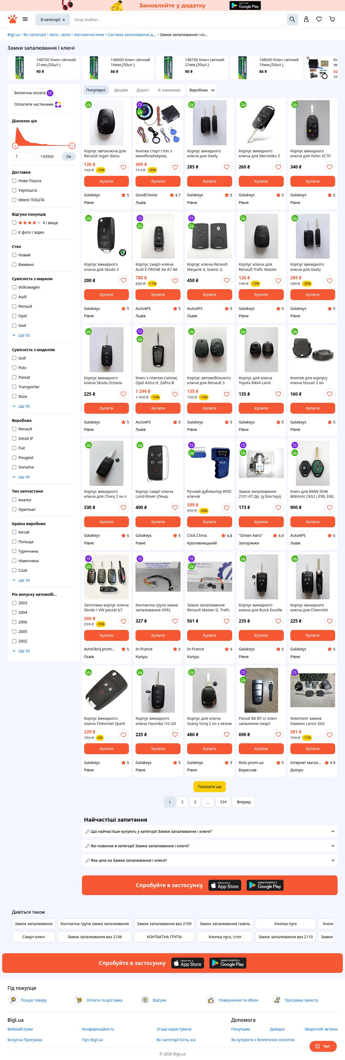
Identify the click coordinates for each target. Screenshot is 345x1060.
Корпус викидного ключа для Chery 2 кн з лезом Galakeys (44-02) (105, 494)
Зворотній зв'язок (321, 1029)
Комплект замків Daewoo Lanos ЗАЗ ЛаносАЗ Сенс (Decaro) (311, 721)
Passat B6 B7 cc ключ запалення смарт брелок (258, 721)
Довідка (277, 1029)
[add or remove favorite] (123, 167)
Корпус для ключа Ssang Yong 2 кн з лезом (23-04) (209, 721)
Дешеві (121, 90)
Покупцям (240, 1029)
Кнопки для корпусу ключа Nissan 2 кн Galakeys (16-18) (309, 380)
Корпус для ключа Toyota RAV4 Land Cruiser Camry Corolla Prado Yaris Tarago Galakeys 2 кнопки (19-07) (259, 380)
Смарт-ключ (33, 936)
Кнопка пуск (286, 923)
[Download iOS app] (224, 885)
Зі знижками (169, 90)
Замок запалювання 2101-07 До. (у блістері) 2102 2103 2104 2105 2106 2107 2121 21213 (260, 494)
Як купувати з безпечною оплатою (263, 1039)
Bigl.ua (14, 34)
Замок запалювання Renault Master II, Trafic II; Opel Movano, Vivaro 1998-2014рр (208, 607)
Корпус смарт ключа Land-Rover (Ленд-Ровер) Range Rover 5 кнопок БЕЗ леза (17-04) (157, 494)
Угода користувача (174, 1029)
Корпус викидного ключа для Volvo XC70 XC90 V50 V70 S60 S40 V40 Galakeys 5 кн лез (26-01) (310, 153)
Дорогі (143, 90)
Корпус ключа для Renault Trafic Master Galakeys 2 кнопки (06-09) (259, 267)
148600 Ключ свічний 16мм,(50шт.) (130, 62)
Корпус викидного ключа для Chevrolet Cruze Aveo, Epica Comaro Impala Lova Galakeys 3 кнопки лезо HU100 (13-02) (311, 607)
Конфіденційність (98, 1029)
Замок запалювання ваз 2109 (164, 923)
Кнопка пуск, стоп (225, 936)
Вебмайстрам (20, 1029)
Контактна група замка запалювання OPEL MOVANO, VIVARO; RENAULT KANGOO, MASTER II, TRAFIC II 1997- (156, 607)
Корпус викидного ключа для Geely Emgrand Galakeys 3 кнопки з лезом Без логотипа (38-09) (205, 153)
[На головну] (12, 22)
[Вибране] (319, 20)
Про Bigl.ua (92, 1039)
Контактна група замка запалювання (95, 923)
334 (223, 801)
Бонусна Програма (25, 1039)
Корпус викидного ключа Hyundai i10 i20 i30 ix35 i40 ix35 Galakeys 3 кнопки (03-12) (156, 721)
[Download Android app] (265, 885)
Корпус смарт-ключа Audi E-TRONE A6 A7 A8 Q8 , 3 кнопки (156, 267)
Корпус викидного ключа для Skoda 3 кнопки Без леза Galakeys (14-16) (101, 267)
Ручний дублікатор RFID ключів (209, 494)
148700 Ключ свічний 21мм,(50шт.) (56, 62)
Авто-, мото (59, 34)
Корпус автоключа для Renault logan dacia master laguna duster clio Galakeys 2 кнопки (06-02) (105, 153)
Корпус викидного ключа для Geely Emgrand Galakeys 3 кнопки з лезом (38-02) (311, 267)
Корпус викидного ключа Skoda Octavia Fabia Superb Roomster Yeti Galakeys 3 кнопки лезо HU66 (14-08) (105, 380)
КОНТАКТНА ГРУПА (164, 936)
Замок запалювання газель (225, 923)
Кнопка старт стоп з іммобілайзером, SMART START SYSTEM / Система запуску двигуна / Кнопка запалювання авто (156, 153)
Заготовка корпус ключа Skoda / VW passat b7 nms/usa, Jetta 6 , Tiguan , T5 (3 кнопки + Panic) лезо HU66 (106, 607)
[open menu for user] (306, 20)
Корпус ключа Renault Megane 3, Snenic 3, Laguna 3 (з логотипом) (208, 267)
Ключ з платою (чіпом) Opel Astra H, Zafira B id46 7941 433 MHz (156, 380)
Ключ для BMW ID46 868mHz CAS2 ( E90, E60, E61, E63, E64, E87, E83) (312, 494)
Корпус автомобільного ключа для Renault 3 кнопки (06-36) (209, 380)
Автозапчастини (89, 34)
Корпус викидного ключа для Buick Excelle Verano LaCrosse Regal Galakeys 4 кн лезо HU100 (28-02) (260, 607)
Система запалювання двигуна (136, 34)
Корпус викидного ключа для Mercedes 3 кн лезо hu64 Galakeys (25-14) (259, 153)
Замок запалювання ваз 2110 (285, 936)
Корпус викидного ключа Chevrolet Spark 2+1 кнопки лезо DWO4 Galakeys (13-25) (105, 721)
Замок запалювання (33, 923)
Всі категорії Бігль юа (176, 1039)
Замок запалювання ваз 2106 (94, 936)
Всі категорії (34, 34)
